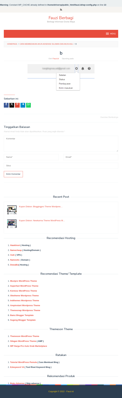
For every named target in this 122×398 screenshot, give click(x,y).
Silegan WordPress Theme (23, 341)
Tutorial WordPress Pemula (23, 362)
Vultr (12, 255)
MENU (110, 34)
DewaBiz (14, 265)
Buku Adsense (17, 383)
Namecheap (16, 250)
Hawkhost (15, 245)
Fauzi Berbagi (61, 18)
